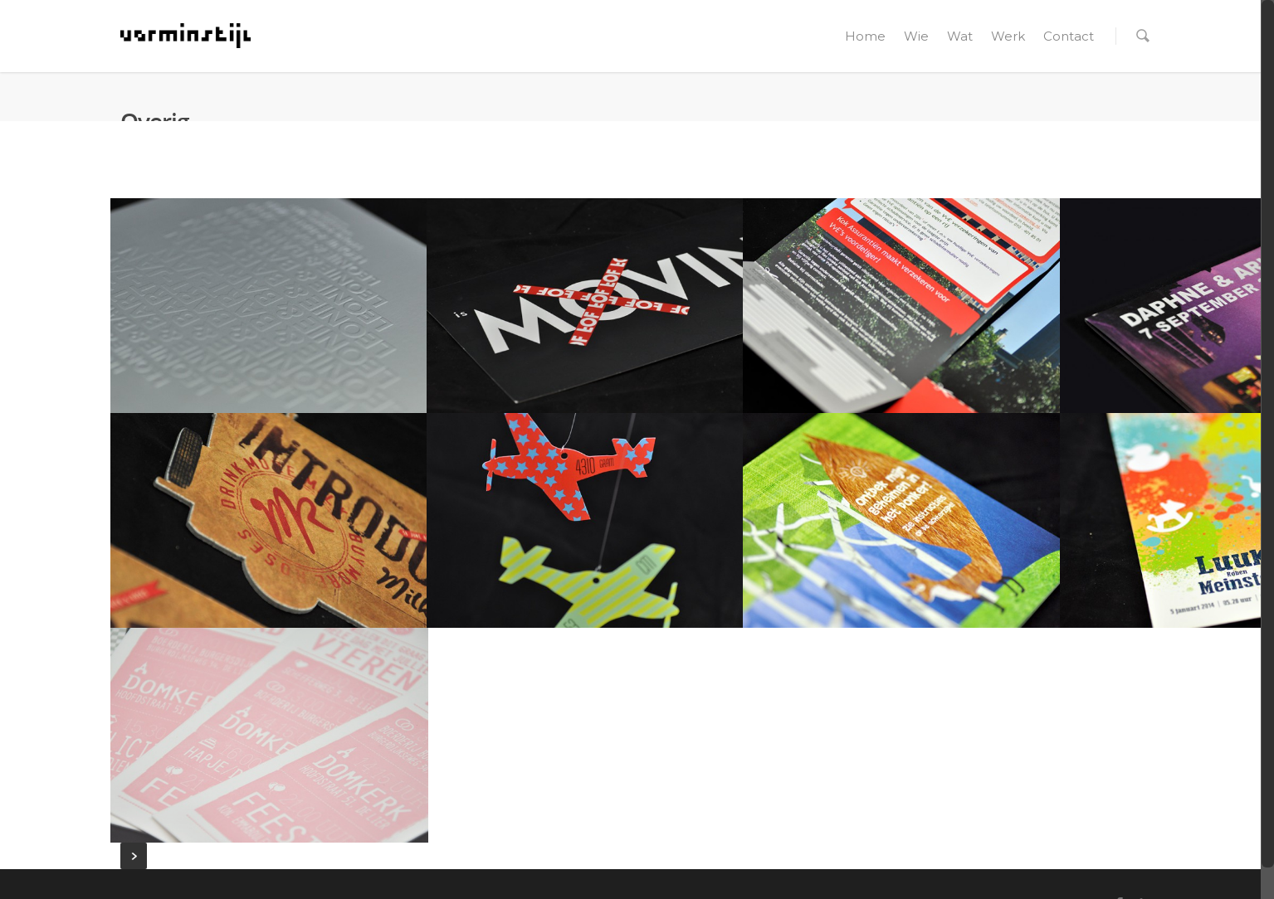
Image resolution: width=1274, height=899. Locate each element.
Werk (1008, 36)
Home (865, 36)
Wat (960, 36)
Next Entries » (133, 856)
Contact (1068, 36)
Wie (916, 36)
